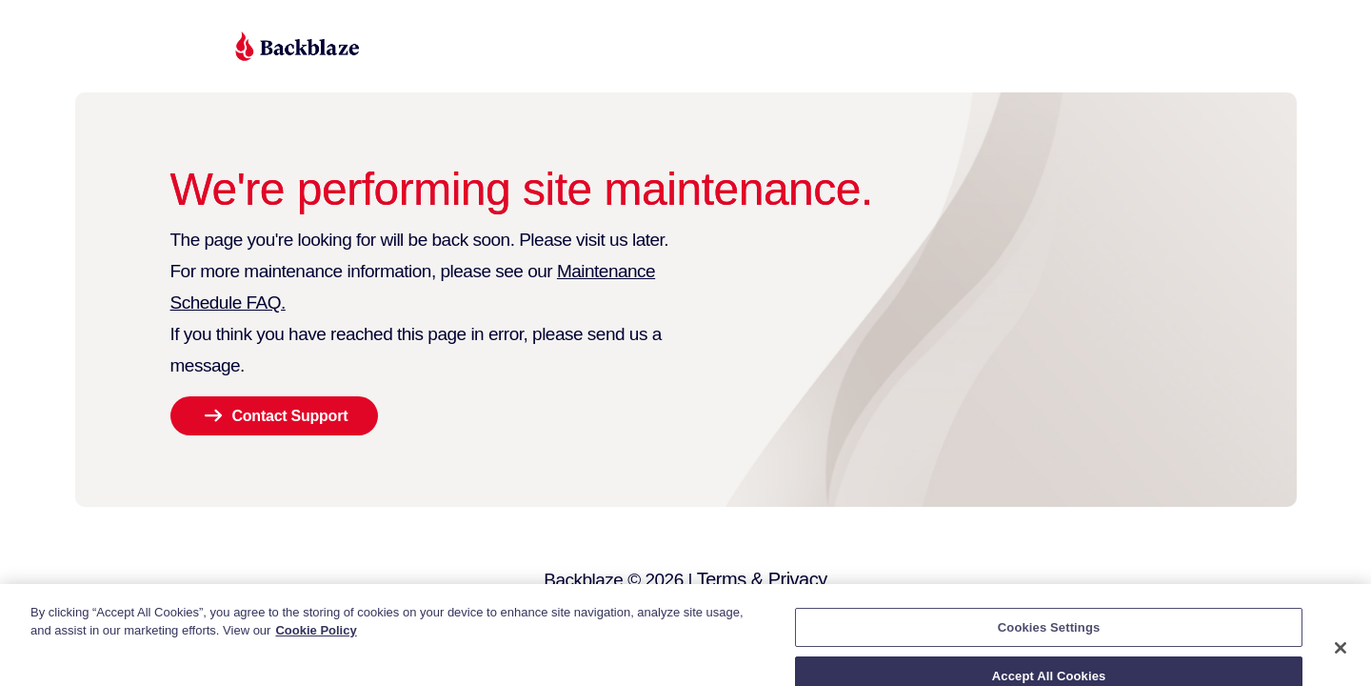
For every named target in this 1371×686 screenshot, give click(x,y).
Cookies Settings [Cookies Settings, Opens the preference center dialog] (1049, 638)
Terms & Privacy (762, 579)
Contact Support (290, 416)
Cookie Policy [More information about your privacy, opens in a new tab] (315, 642)
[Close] (1340, 658)
